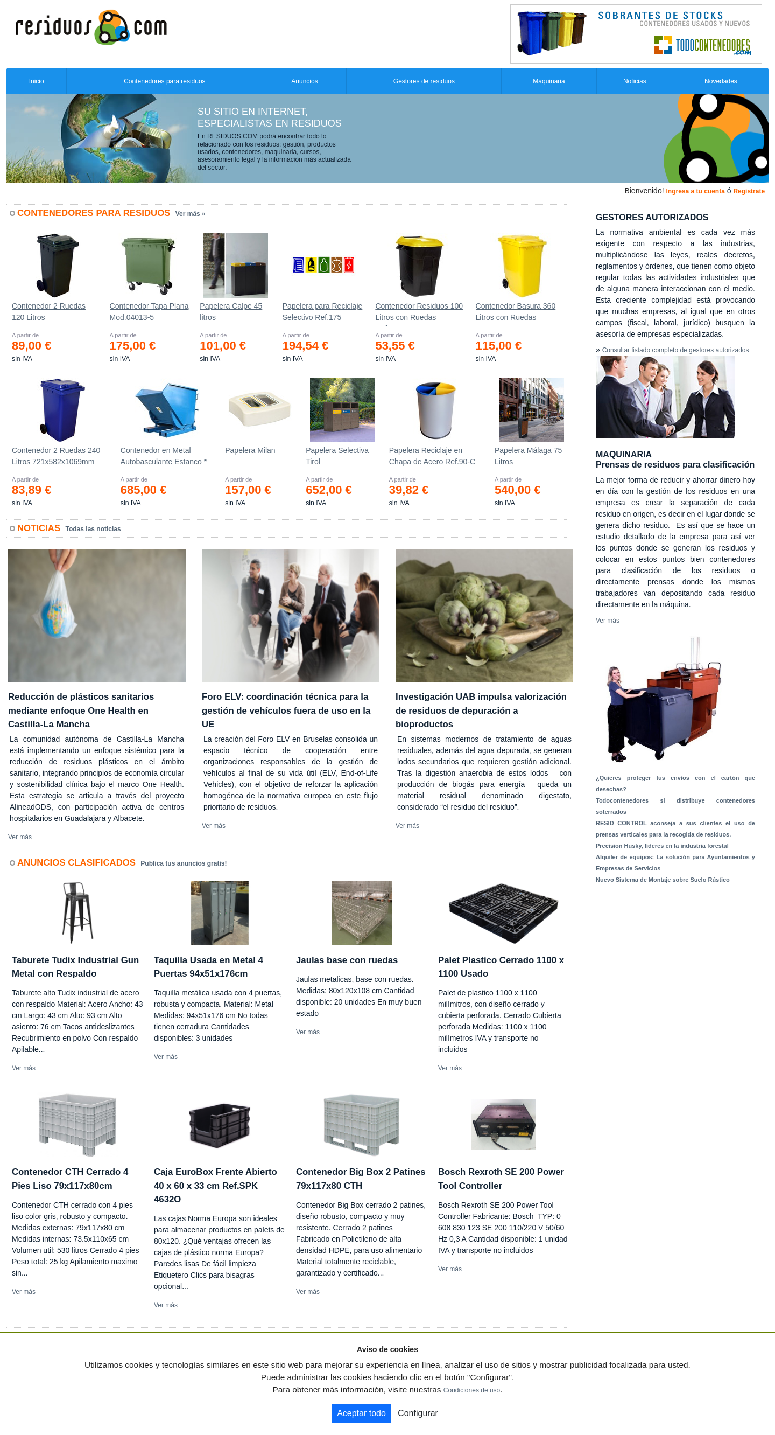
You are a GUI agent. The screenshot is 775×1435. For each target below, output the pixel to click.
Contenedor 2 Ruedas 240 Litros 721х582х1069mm (56, 456)
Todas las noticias (93, 529)
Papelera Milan (250, 450)
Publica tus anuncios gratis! (183, 863)
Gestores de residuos (424, 81)
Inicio (36, 81)
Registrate (749, 191)
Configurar (418, 1413)
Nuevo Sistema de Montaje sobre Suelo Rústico (663, 879)
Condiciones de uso (471, 1390)
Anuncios (304, 81)
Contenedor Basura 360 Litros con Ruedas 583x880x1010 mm (516, 314)
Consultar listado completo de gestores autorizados (675, 350)
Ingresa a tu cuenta (695, 191)
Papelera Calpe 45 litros (231, 312)
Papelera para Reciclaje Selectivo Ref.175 (323, 312)
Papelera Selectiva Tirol (337, 456)
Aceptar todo (361, 1413)
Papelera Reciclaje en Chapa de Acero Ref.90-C (432, 456)
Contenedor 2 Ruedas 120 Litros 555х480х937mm (49, 314)
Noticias (634, 81)
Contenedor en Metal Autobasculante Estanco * (164, 456)
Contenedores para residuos (164, 81)
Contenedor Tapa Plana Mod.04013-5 (149, 312)
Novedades (720, 81)
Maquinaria (549, 81)
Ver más (20, 837)
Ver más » (190, 214)
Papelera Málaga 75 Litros (528, 456)
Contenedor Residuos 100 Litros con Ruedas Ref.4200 (419, 314)
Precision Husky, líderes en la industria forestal (662, 845)
